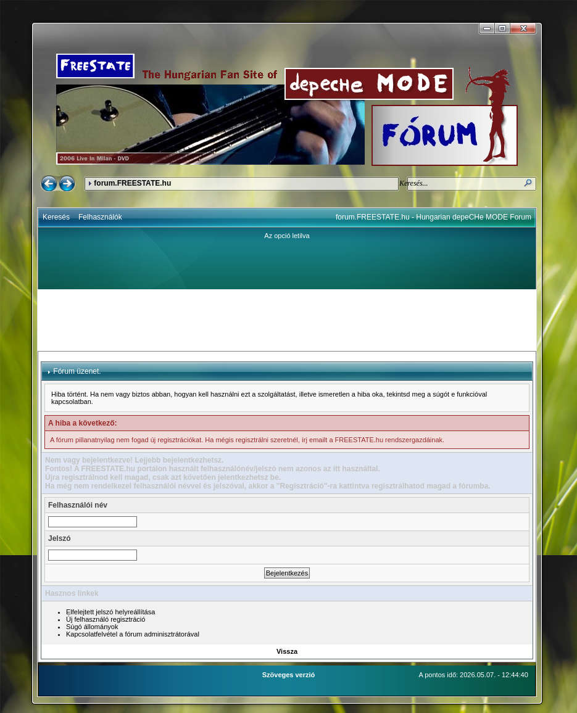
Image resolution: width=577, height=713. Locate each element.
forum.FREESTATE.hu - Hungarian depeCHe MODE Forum (433, 217)
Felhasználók (100, 217)
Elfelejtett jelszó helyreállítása (110, 612)
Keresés (56, 217)
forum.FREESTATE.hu (132, 183)
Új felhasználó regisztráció (105, 619)
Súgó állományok (92, 626)
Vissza (286, 651)
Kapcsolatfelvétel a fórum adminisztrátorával (132, 634)
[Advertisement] (287, 320)
